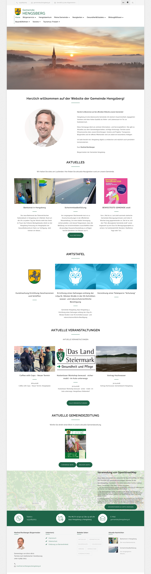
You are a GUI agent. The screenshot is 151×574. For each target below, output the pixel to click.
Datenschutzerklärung (103, 569)
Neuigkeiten (112, 10)
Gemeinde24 (58, 569)
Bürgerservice (63, 10)
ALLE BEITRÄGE (75, 228)
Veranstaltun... (94, 532)
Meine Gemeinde (95, 10)
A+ (123, 2)
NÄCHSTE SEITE (84, 457)
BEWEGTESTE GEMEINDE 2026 (116, 200)
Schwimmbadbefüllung (75, 200)
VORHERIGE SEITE (67, 457)
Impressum (52, 531)
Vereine (109, 14)
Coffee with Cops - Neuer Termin (35, 368)
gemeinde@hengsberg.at (42, 2)
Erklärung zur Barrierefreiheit (58, 537)
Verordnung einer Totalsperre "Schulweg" (116, 286)
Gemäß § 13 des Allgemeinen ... (67, 2)
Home (51, 10)
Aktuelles (82, 532)
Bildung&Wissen (78, 14)
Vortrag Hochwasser (116, 368)
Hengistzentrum (78, 10)
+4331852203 (23, 2)
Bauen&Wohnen (95, 14)
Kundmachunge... (84, 546)
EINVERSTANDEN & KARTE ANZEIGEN (120, 499)
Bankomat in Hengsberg (34, 200)
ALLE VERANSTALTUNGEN (78, 395)
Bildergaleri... (83, 537)
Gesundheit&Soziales (58, 14)
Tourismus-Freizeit (124, 14)
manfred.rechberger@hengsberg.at (28, 559)
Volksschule (97, 537)
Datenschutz (53, 534)
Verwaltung (91, 541)
